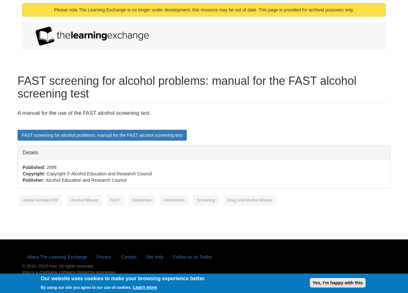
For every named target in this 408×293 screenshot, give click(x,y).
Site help (154, 257)
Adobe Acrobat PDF (41, 200)
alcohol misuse (84, 200)
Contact (128, 257)
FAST (115, 200)
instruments (174, 200)
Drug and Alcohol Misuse (250, 200)
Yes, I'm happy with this (338, 284)
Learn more (145, 288)
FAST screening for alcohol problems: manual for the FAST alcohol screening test (102, 135)
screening (206, 200)
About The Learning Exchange (57, 257)
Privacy (104, 257)
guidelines (141, 200)
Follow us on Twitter (192, 257)
